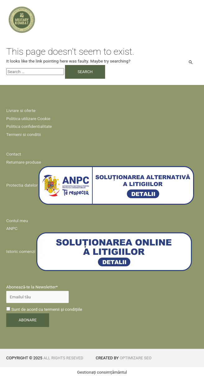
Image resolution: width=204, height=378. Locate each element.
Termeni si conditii (23, 134)
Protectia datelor (22, 185)
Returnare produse (23, 162)
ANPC (11, 228)
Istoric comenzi (20, 251)
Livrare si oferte (20, 110)
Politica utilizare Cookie (28, 118)
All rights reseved (63, 358)
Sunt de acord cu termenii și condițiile (44, 309)
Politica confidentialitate (29, 126)
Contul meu (17, 220)
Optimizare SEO (135, 358)
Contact (13, 154)
